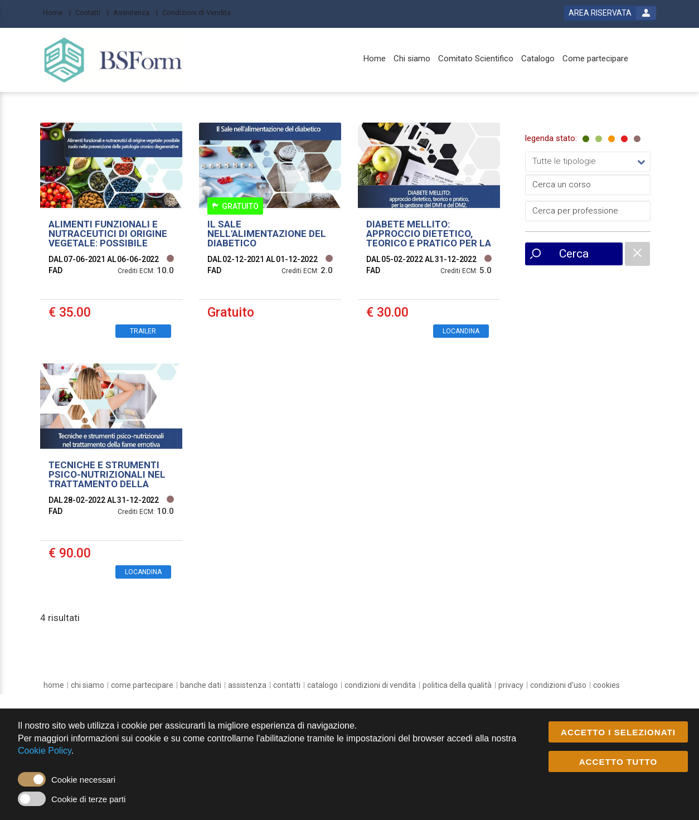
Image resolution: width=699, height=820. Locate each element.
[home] (53, 685)
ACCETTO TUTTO (618, 762)
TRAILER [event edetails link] (143, 331)
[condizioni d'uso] (558, 685)
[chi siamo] (87, 685)
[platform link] (113, 60)
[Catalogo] (538, 59)
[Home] (57, 12)
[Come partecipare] (595, 59)
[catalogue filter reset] (637, 254)
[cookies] (606, 685)
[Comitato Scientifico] (475, 59)
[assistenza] (247, 685)
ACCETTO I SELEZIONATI (618, 732)
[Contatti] (92, 12)
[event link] (111, 235)
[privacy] (510, 685)
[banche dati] (200, 685)
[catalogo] (322, 685)
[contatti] (286, 685)
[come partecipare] (142, 685)
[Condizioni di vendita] (380, 685)
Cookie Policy (44, 751)
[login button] (610, 13)
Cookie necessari (83, 779)
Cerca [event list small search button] (574, 253)
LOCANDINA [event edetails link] (461, 331)
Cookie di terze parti (88, 799)
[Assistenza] (135, 12)
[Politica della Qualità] (457, 685)
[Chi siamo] (412, 59)
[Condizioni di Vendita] (199, 12)
